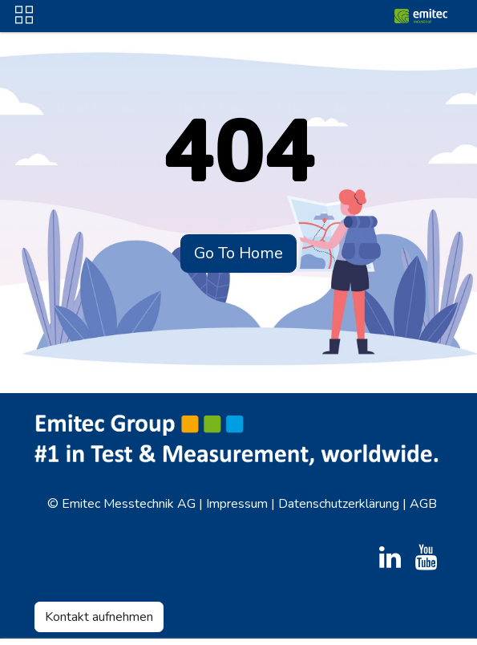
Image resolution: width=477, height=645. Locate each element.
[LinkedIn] (390, 558)
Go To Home (238, 253)
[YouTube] (426, 558)
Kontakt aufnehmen (99, 617)
